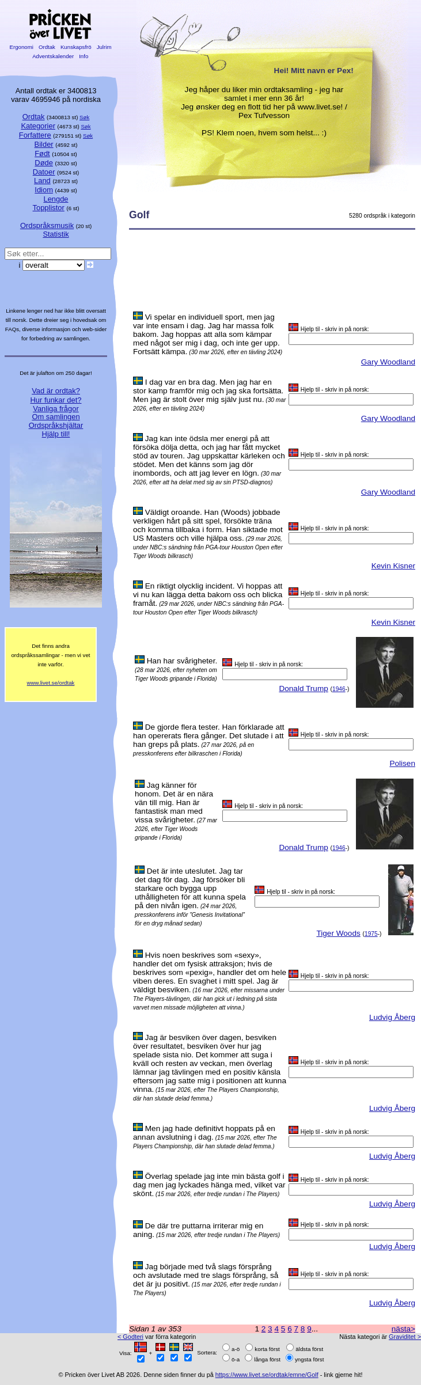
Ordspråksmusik (47, 225)
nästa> (403, 1329)
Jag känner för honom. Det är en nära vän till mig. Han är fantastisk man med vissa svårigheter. (174, 802)
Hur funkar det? (56, 400)
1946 (339, 689)
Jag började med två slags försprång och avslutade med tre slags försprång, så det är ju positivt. (205, 1275)
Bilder (44, 144)
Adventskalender (53, 56)
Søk (84, 117)
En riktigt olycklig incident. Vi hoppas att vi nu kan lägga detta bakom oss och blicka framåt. (207, 595)
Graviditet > (405, 1336)
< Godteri (130, 1336)
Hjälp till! (56, 434)
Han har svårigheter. (182, 661)
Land (42, 180)
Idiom (44, 189)
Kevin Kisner (393, 565)
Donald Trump (303, 688)
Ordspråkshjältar (56, 425)
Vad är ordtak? (56, 390)
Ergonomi (21, 47)
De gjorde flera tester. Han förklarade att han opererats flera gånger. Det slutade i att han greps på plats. (209, 736)
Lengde (55, 199)
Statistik (56, 234)
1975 (371, 934)
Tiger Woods (338, 933)
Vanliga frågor (55, 408)
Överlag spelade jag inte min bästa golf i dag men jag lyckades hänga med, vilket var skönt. (209, 1185)
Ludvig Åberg (392, 1017)
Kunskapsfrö (76, 47)
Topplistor (49, 207)
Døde (44, 162)
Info (83, 56)
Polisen (402, 763)
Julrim (104, 47)
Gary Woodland (388, 362)
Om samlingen (55, 416)
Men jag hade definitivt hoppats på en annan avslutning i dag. (204, 1132)
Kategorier (38, 126)
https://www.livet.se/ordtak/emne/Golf (266, 1374)
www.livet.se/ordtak (51, 683)
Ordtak (46, 47)
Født (42, 153)
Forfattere (35, 135)
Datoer (44, 172)
